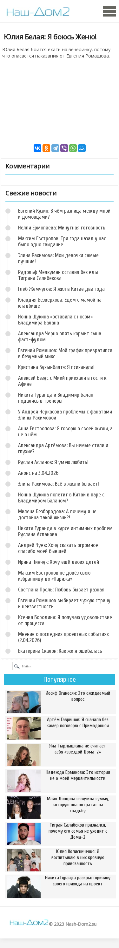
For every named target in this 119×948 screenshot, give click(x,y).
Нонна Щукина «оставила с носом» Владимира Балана (55, 320)
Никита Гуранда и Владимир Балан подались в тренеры (55, 398)
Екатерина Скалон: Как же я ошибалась (60, 651)
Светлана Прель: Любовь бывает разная (61, 590)
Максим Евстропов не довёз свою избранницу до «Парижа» (54, 576)
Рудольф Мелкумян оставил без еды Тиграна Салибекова (58, 275)
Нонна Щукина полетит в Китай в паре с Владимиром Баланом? (61, 498)
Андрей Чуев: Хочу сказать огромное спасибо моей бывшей (58, 548)
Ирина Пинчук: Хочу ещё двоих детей (58, 562)
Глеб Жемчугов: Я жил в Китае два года (61, 289)
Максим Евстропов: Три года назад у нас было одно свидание (62, 241)
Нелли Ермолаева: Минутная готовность (61, 228)
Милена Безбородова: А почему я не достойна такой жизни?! (57, 514)
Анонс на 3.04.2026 (38, 473)
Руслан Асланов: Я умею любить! (53, 462)
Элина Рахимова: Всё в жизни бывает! (58, 484)
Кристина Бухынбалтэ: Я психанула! (56, 367)
